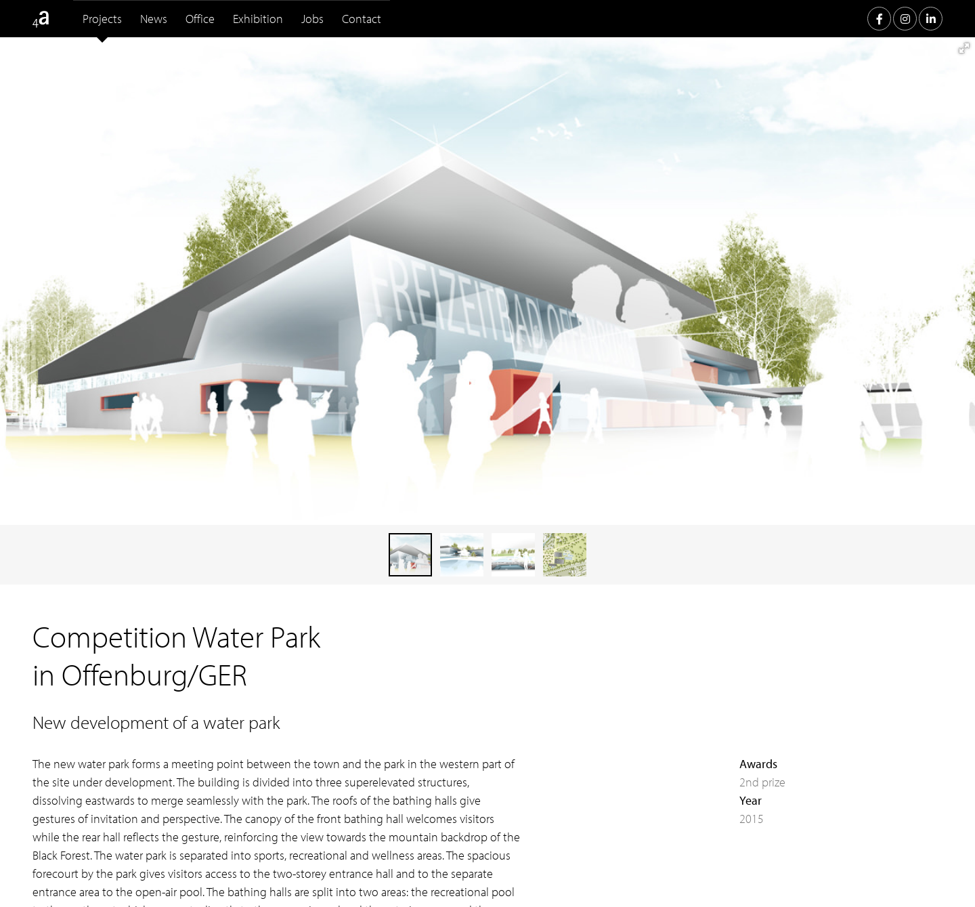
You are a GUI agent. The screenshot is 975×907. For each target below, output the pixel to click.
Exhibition (258, 18)
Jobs (312, 18)
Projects (102, 18)
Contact (361, 18)
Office (200, 18)
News (153, 18)
